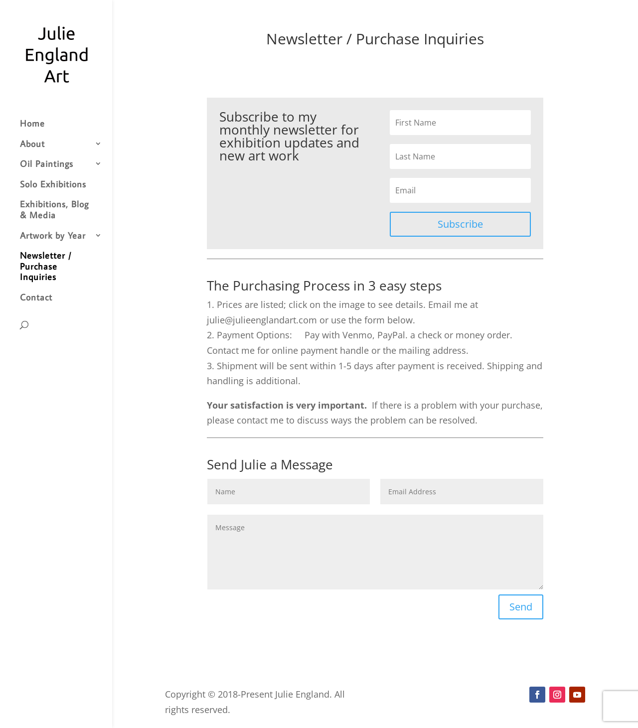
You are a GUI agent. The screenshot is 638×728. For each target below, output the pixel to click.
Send (520, 606)
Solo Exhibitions (53, 184)
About (32, 144)
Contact (36, 297)
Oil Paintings (46, 163)
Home (32, 123)
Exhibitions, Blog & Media (54, 210)
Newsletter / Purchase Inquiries (45, 266)
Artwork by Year (53, 235)
